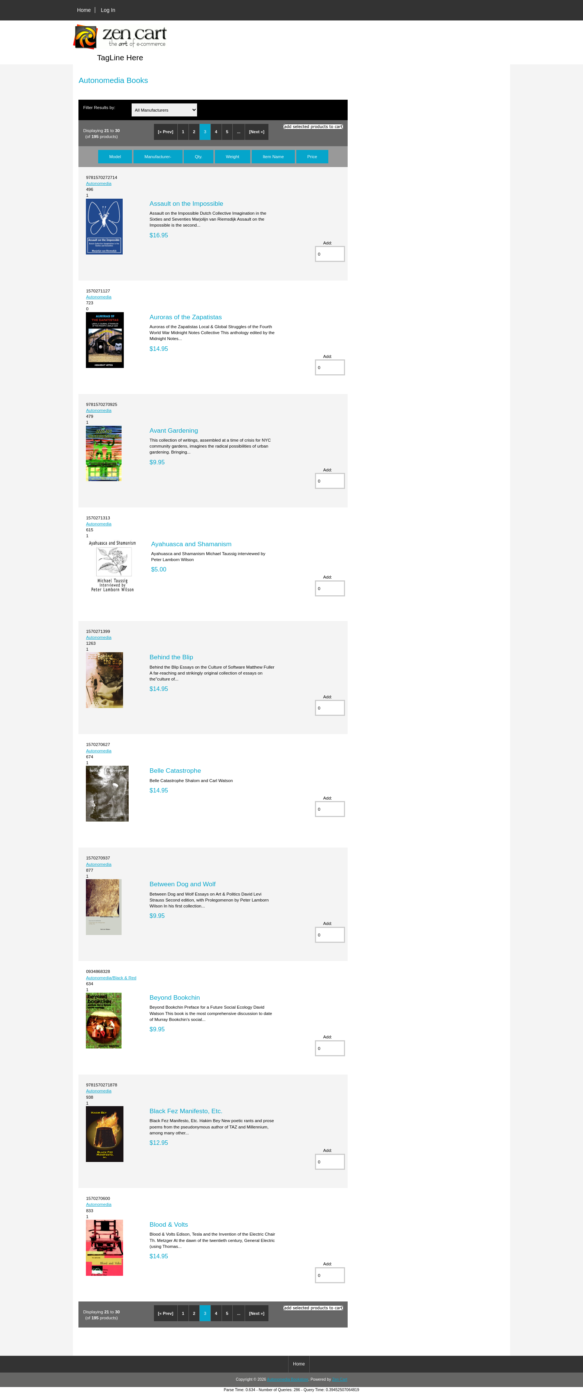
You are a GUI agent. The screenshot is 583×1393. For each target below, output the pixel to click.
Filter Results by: (99, 107)
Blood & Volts (168, 1224)
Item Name (273, 156)
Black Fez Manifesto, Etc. (185, 1111)
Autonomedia (98, 183)
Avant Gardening (173, 430)
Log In (108, 10)
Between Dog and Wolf (182, 884)
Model (115, 156)
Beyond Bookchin (174, 997)
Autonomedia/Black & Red (111, 977)
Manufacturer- (158, 156)
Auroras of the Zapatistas (185, 317)
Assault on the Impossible (186, 203)
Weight (232, 156)
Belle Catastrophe (175, 770)
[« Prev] (165, 131)
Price (312, 156)
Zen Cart (339, 1379)
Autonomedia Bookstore (287, 1379)
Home (84, 10)
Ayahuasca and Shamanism (191, 544)
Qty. (198, 156)
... (238, 131)
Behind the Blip (171, 657)
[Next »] (256, 131)
